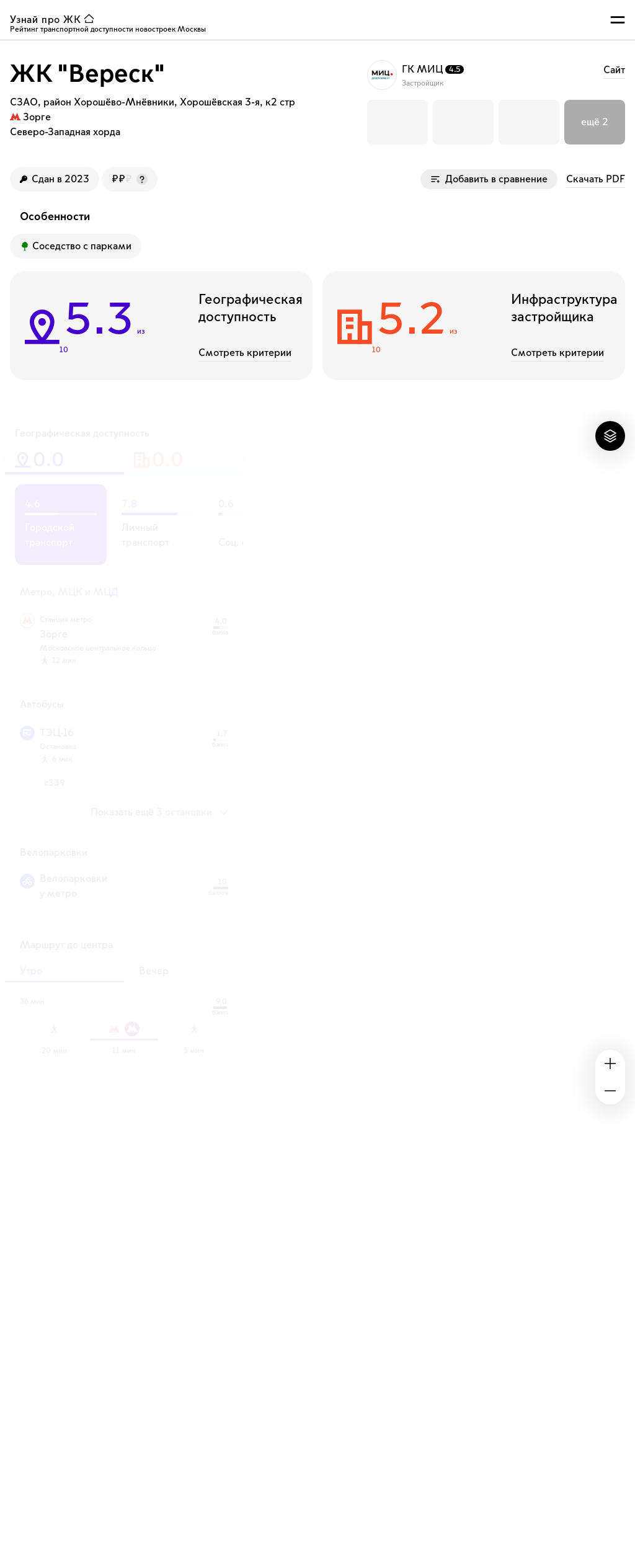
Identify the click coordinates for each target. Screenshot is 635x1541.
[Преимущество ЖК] (75, 246)
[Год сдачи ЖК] (54, 179)
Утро (31, 971)
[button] (397, 122)
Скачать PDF (595, 179)
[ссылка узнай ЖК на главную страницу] (54, 19)
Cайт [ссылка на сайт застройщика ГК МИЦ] (614, 70)
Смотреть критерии (244, 353)
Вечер (154, 971)
